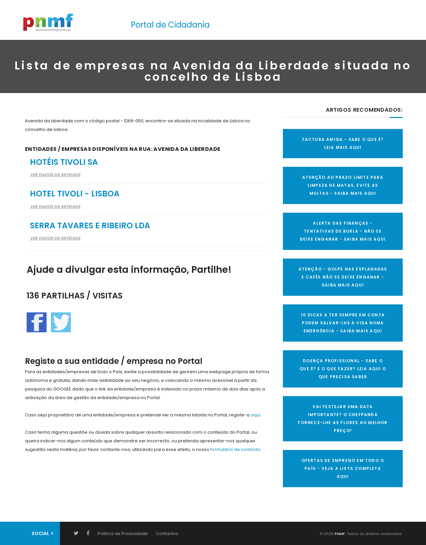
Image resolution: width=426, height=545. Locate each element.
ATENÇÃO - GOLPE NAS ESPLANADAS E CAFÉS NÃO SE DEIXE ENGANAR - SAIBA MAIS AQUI (343, 277)
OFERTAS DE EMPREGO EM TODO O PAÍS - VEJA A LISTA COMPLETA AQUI (343, 468)
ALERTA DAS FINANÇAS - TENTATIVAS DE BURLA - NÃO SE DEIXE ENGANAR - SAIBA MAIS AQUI (343, 231)
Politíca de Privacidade (123, 533)
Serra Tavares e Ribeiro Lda (90, 225)
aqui (255, 415)
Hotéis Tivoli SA (64, 162)
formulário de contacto (235, 449)
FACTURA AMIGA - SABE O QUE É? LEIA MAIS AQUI (343, 143)
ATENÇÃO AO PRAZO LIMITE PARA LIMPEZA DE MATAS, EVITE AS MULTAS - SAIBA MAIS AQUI (342, 185)
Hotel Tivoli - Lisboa (74, 193)
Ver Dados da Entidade (55, 174)
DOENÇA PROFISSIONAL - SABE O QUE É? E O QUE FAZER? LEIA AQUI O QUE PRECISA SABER (343, 369)
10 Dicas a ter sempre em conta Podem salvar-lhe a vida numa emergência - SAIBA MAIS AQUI (343, 323)
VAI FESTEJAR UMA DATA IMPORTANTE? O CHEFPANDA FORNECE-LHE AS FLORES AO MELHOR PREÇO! (342, 418)
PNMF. (339, 533)
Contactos (167, 533)
